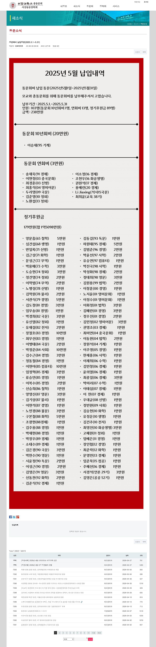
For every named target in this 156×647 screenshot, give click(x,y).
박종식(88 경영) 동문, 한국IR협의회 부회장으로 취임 (40, 569)
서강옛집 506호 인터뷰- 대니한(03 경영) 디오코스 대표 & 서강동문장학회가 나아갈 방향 (53, 583)
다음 (93, 633)
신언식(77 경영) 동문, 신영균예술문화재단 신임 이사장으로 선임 (44, 579)
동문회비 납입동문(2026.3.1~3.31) (34, 611)
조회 (141, 555)
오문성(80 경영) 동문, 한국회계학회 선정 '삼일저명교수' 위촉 (43, 606)
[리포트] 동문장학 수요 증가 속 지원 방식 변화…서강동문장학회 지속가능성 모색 (50, 588)
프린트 (137, 52)
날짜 (127, 555)
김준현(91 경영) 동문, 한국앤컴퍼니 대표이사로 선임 (40, 625)
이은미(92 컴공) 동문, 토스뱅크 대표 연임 (36, 615)
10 (88, 633)
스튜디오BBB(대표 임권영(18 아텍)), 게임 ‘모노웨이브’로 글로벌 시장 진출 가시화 (50, 602)
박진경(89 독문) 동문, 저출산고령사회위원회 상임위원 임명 (42, 597)
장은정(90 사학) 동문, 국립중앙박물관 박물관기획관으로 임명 (43, 574)
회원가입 (137, 2)
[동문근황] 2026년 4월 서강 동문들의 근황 (36, 565)
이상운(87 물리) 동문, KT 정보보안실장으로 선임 (38, 620)
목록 (144, 52)
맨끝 (99, 633)
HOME (129, 24)
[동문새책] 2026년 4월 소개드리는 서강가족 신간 (39, 560)
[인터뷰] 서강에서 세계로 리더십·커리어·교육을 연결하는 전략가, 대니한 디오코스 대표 (52, 592)
